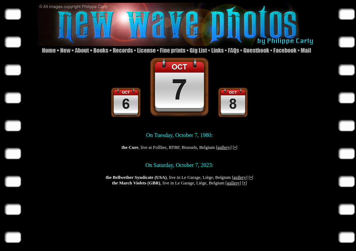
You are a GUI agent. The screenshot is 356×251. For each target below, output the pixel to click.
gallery (224, 147)
